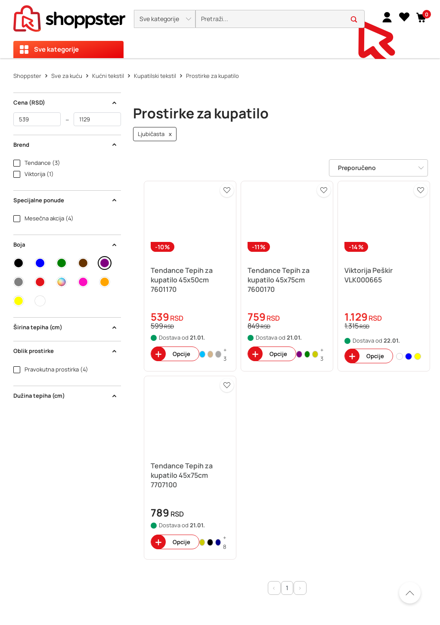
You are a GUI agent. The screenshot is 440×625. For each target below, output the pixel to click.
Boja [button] (65, 244)
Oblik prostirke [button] (65, 351)
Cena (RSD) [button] (65, 102)
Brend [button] (65, 145)
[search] (280, 19)
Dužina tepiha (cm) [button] (65, 395)
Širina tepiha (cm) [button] (65, 327)
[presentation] (220, 29)
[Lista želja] (404, 16)
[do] (97, 119)
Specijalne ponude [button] (65, 200)
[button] (164, 19)
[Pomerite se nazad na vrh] (410, 592)
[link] (387, 16)
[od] (37, 119)
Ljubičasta (155, 134)
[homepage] (69, 16)
